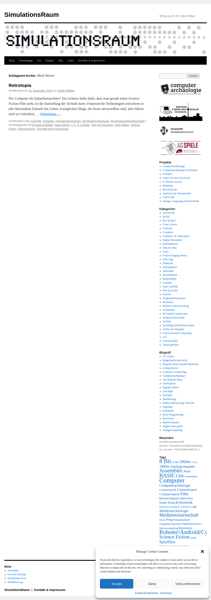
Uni (39, 60)
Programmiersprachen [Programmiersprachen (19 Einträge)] (170, 524)
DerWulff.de (169, 383)
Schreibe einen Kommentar (52, 128)
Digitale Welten (171, 387)
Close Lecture (170, 224)
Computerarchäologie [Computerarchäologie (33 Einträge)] (175, 485)
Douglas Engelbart (42, 125)
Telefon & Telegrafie (173, 329)
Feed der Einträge (17, 574)
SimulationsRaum (31, 14)
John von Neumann (102, 125)
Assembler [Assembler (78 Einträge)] (170, 470)
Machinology (170, 399)
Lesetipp (167, 282)
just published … (171, 274)
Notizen (167, 294)
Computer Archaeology (175, 371)
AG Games (168, 356)
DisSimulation (170, 243)
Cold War (36, 121)
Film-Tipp (168, 259)
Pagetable (168, 406)
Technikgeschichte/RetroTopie (127, 121)
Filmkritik (168, 263)
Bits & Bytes (169, 220)
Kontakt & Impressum (146, 592)
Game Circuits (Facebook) (176, 177)
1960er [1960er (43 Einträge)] (185, 461)
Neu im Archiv (170, 290)
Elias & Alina (170, 247)
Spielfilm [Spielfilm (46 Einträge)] (167, 541)
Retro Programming (173, 414)
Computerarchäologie (174, 166)
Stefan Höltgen (65, 90)
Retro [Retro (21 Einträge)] (199, 523)
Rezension (168, 302)
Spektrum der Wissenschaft (177, 193)
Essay (166, 251)
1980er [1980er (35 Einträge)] (164, 466)
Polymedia (168, 410)
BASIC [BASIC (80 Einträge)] (167, 475)
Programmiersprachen (68, 121)
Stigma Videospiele (173, 426)
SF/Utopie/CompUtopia (95, 121)
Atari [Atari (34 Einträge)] (187, 471)
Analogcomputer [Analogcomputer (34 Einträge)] (182, 466)
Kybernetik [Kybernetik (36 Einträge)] (184, 502)
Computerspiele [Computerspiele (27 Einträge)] (169, 494)
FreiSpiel (167, 173)
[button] (202, 551)
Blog (12, 60)
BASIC (166, 216)
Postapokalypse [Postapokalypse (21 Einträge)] (181, 519)
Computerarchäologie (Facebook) (180, 170)
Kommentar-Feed (17, 578)
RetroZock (168, 418)
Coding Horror (170, 368)
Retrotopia (20, 85)
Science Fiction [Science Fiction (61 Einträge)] (174, 537)
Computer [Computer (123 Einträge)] (172, 480)
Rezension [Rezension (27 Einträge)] (185, 528)
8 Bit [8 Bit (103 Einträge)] (165, 461)
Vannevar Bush (26, 128)
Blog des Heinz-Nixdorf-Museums (181, 364)
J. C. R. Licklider (80, 125)
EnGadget (168, 391)
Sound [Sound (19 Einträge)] (193, 537)
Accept (117, 584)
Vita (60, 60)
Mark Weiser (122, 125)
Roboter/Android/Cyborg (176, 305)
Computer (48, 121)
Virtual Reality (170, 340)
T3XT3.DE (168, 197)
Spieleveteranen (171, 422)
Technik (167, 321)
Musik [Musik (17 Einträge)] (162, 520)
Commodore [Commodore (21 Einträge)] (190, 476)
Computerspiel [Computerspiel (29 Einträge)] (187, 489)
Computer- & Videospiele (176, 236)
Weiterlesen (50, 114)
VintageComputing (172, 430)
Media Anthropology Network (178, 402)
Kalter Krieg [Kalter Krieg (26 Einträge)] (167, 502)
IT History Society (172, 181)
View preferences (187, 584)
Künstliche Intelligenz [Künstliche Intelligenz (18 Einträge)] (169, 506)
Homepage (26, 60)
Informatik (168, 271)
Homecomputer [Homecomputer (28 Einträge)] (169, 498)
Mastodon (168, 185)
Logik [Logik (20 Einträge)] (194, 506)
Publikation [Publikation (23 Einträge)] (188, 523)
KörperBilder (170, 278)
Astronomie (169, 212)
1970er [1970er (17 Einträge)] (194, 462)
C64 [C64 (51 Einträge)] (179, 475)
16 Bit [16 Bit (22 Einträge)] (175, 462)
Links (70, 60)
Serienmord (169, 309)
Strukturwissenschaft (174, 317)
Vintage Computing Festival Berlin (181, 201)
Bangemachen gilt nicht (175, 360)
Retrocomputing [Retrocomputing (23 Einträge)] (168, 528)
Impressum (166, 592)
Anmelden (13, 570)
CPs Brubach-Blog (172, 379)
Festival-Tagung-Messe (175, 255)
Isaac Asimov (62, 125)
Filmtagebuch (170, 267)
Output (49, 60)
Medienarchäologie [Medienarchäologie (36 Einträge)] (174, 511)
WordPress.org (15, 582)
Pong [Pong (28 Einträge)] (169, 519)
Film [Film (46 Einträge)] (184, 493)
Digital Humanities (173, 239)
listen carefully (170, 286)
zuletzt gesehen (171, 344)
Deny (152, 584)
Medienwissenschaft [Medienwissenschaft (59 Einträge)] (179, 515)
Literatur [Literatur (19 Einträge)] (185, 506)
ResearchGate (170, 189)
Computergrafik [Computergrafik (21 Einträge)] (167, 489)
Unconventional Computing (177, 333)
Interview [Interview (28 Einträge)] (186, 498)
